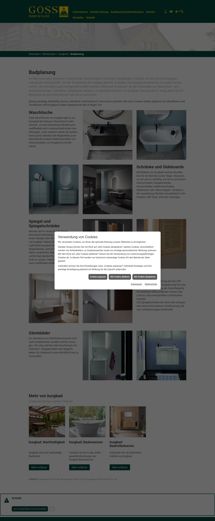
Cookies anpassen (98, 277)
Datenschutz (151, 284)
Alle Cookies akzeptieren (144, 277)
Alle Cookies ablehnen (120, 277)
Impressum (136, 284)
